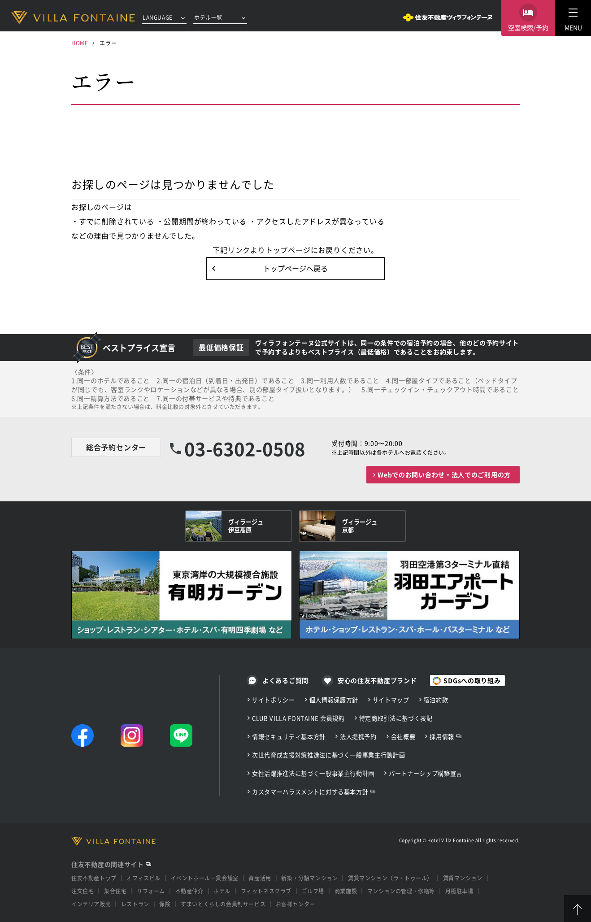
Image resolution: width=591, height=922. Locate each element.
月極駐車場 (459, 891)
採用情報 (442, 736)
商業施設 (346, 891)
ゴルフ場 (313, 891)
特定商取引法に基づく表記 (396, 718)
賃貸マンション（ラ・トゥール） (390, 878)
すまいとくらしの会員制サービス (223, 904)
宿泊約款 (436, 700)
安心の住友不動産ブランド (377, 680)
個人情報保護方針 (333, 700)
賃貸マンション (462, 878)
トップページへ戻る (295, 268)
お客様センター (295, 904)
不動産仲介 (189, 891)
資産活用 (259, 878)
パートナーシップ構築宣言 (425, 773)
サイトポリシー (273, 700)
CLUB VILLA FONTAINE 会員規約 (298, 718)
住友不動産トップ (94, 878)
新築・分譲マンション (309, 878)
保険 (164, 904)
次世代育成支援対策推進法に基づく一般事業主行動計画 (328, 755)
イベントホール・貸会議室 (205, 878)
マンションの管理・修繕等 (401, 891)
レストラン (135, 904)
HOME (79, 43)
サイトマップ (391, 700)
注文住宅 (82, 891)
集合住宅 (115, 891)
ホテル (221, 891)
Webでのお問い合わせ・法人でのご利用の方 (444, 474)
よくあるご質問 (285, 680)
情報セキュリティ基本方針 (289, 736)
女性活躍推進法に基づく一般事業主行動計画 (313, 773)
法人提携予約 (358, 736)
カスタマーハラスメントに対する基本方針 (310, 791)
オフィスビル (143, 878)
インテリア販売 (91, 904)
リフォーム (151, 891)
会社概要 (403, 736)
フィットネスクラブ (266, 891)
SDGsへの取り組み (471, 680)
